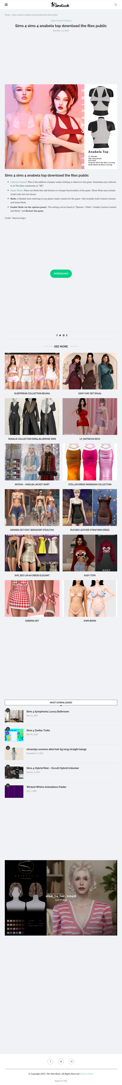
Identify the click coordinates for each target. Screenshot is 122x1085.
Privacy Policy (87, 1073)
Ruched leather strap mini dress (90, 530)
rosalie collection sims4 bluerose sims (32, 439)
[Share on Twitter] (60, 335)
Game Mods (16, 190)
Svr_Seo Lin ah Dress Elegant (32, 575)
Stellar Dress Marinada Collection (89, 484)
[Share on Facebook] (57, 335)
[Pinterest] (71, 1061)
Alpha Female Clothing (61, 20)
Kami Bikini (90, 621)
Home (7, 14)
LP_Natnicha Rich (90, 439)
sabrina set (32, 621)
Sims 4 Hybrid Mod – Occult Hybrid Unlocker (52, 768)
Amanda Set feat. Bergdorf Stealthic (32, 530)
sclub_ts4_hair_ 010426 (61, 896)
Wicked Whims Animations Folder (46, 787)
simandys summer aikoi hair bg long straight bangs (56, 749)
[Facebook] (50, 1061)
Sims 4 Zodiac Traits (38, 730)
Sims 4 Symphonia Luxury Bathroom (47, 711)
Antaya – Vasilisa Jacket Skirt (32, 484)
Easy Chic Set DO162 (89, 393)
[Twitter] (61, 1061)
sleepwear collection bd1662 (32, 393)
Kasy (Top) (90, 575)
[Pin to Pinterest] (64, 335)
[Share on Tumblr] (66, 335)
